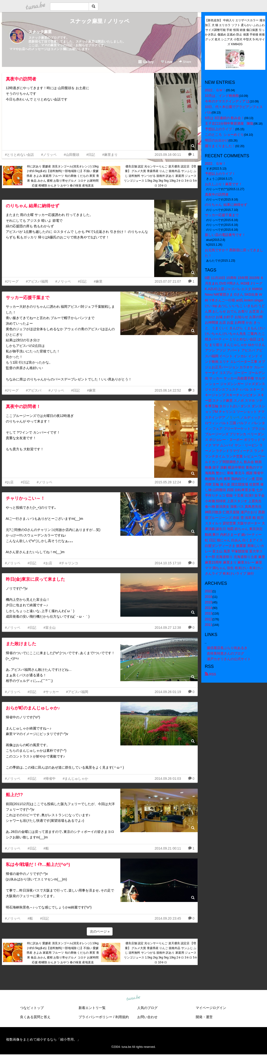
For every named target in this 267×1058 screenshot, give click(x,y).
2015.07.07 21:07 (168, 281)
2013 (208, 613)
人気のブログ (147, 1008)
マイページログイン (211, 1008)
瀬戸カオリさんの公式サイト (229, 659)
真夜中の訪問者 (21, 79)
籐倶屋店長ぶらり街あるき (227, 648)
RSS (210, 674)
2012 (208, 619)
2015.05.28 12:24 (168, 482)
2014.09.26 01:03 (168, 778)
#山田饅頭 (71, 155)
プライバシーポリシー (95, 1017)
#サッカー (51, 692)
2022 (208, 591)
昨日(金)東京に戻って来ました (35, 579)
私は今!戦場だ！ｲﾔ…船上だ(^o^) (38, 864)
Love (166, 62)
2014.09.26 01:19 (168, 692)
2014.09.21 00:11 (168, 848)
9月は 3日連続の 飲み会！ (224, 118)
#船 (46, 848)
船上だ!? (14, 794)
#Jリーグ (12, 281)
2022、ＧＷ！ (215, 90)
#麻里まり (110, 155)
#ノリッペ (49, 155)
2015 (208, 602)
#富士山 (49, 627)
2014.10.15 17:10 (168, 563)
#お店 (9, 482)
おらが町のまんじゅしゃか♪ (33, 708)
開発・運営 (204, 1017)
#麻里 (98, 281)
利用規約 (122, 1017)
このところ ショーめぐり (224, 134)
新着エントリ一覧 (92, 1008)
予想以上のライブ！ (220, 129)
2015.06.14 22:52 (168, 390)
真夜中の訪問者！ (23, 406)
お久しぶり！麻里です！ (223, 184)
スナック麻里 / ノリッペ (99, 21)
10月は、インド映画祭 (222, 96)
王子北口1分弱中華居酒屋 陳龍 (229, 123)
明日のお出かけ (217, 140)
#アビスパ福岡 (37, 281)
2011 (208, 625)
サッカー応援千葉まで (27, 297)
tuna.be (133, 998)
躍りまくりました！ (220, 146)
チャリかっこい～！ (25, 498)
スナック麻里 (40, 32)
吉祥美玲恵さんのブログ (225, 653)
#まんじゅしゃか (75, 778)
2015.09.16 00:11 (168, 155)
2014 (208, 608)
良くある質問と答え (35, 1017)
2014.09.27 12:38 (168, 627)
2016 (208, 597)
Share (185, 62)
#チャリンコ (68, 563)
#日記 (91, 155)
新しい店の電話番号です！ (225, 235)
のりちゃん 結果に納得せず (32, 205)
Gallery (145, 62)
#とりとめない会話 (19, 155)
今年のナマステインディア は (227, 101)
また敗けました (21, 643)
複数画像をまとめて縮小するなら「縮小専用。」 (43, 1039)
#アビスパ (33, 390)
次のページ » (100, 931)
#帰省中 (49, 778)
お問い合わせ (147, 1017)
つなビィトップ (32, 1008)
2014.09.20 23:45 (168, 918)
